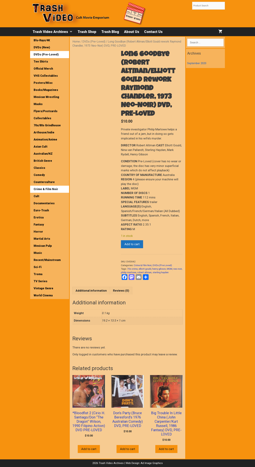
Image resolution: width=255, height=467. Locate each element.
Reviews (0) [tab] (121, 290)
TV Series (40, 281)
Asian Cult (40, 146)
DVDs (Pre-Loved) (93, 41)
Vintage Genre (43, 288)
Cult (36, 196)
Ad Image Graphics (151, 463)
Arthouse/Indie (44, 132)
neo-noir (177, 268)
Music (38, 253)
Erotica (39, 217)
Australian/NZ (43, 153)
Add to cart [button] (88, 449)
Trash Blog (110, 32)
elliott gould (145, 268)
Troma (38, 274)
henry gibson (159, 268)
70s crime (132, 268)
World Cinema (43, 295)
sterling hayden (161, 272)
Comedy (39, 175)
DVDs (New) (42, 47)
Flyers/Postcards (45, 111)
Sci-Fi (38, 267)
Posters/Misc (43, 83)
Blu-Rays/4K (42, 40)
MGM (169, 268)
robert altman (144, 272)
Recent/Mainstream (47, 260)
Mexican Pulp (43, 245)
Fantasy (39, 224)
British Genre (43, 160)
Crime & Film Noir (143, 265)
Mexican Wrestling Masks (46, 100)
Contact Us (153, 32)
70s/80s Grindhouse (47, 125)
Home (76, 41)
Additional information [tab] (91, 290)
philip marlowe (128, 272)
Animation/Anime (45, 139)
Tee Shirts (41, 61)
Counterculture (44, 182)
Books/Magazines (46, 90)
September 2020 (196, 63)
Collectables (42, 118)
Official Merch (43, 68)
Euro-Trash (41, 210)
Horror (38, 231)
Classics (39, 168)
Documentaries (44, 203)
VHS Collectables (46, 75)
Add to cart (132, 244)
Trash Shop (87, 32)
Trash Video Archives (54, 31)
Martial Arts (42, 238)
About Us (131, 32)
